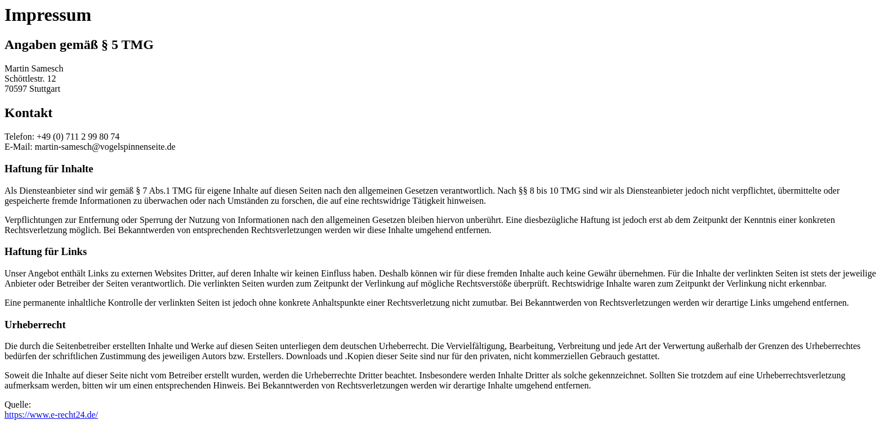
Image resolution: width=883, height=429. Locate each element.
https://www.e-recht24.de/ (51, 414)
